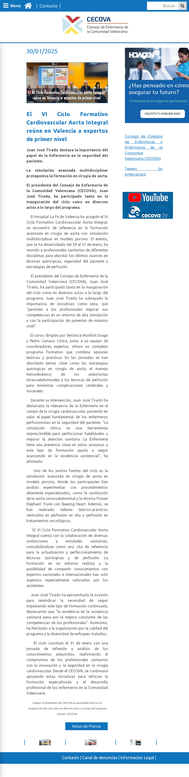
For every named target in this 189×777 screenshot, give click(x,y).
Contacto (70, 757)
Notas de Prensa (86, 726)
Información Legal (137, 757)
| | (47, 5)
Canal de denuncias (99, 757)
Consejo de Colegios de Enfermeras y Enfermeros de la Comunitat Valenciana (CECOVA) (144, 147)
